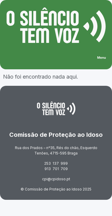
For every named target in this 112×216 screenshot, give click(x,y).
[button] (101, 58)
